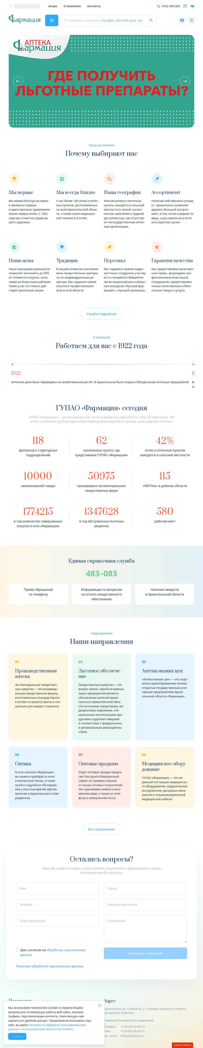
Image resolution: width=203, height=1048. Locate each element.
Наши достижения (101, 145)
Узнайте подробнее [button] (101, 314)
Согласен (17, 1036)
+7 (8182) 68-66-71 (133, 1031)
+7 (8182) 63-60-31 (133, 1026)
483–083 (101, 573)
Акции (52, 6)
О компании (72, 6)
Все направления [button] (101, 829)
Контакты (94, 6)
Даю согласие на (53, 952)
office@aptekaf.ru (132, 1036)
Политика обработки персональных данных (49, 966)
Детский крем (129, 20)
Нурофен (111, 20)
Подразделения (102, 633)
